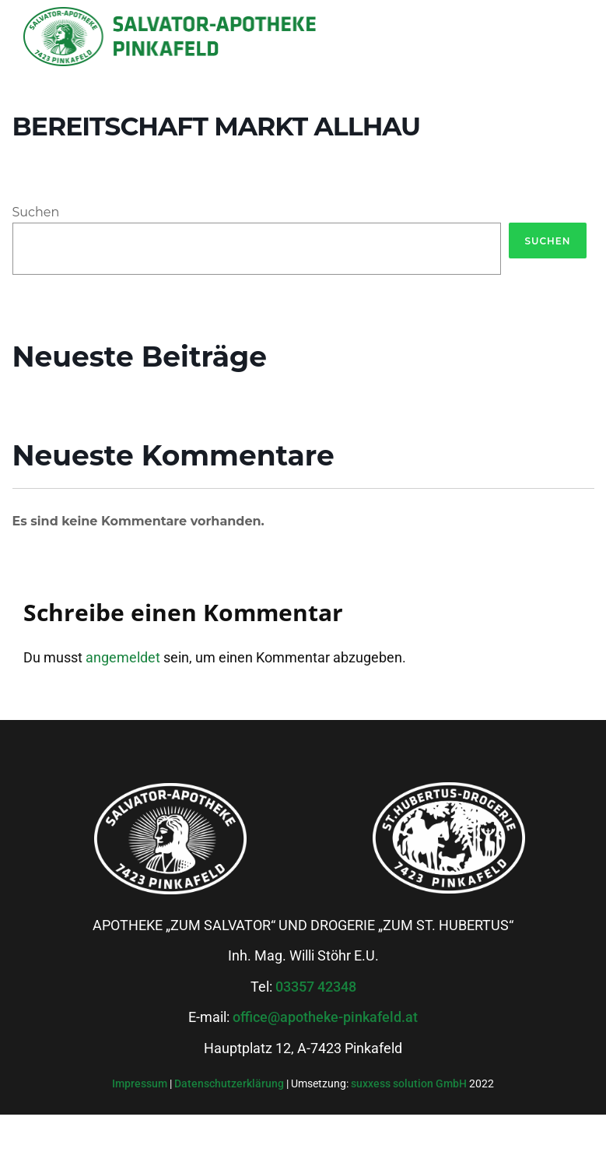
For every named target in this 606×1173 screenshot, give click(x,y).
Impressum (141, 1083)
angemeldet (123, 657)
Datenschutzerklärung (230, 1083)
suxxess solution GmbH (409, 1083)
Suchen (36, 212)
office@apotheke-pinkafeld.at (325, 1017)
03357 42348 (315, 986)
